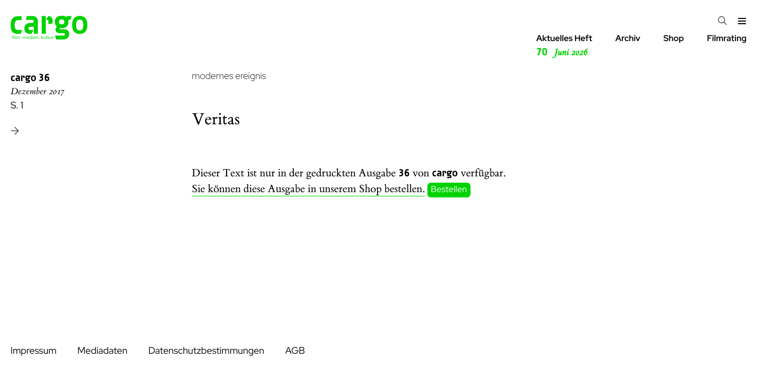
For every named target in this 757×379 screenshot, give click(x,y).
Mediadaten (102, 351)
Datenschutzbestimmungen (206, 351)
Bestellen (449, 189)
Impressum (33, 351)
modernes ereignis (229, 76)
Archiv (627, 38)
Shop (673, 38)
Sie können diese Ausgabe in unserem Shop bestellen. (308, 189)
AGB (295, 351)
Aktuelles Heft (564, 46)
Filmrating (726, 38)
